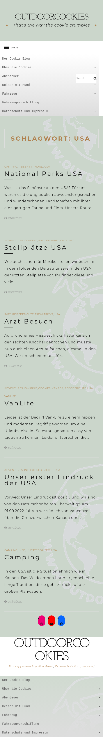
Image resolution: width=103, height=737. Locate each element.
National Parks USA (43, 173)
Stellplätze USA (35, 247)
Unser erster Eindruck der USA (49, 480)
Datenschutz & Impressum (74, 666)
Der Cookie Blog (16, 59)
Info (41, 240)
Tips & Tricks (44, 314)
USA (47, 166)
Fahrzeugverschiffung (20, 102)
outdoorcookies (51, 17)
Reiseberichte (57, 240)
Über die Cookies (49, 67)
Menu (13, 47)
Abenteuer (49, 76)
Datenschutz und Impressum (49, 111)
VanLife (10, 396)
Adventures (13, 240)
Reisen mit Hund (49, 85)
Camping (10, 166)
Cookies (44, 388)
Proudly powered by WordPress (31, 666)
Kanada (57, 388)
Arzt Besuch (28, 321)
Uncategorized (38, 550)
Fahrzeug (49, 93)
